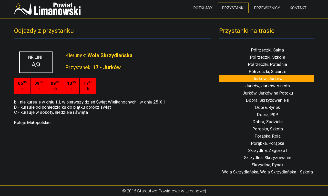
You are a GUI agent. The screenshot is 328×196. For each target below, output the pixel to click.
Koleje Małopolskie (32, 122)
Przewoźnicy (267, 8)
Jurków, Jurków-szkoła (267, 85)
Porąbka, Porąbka (267, 143)
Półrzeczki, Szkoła (267, 57)
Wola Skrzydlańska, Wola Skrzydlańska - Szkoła (267, 171)
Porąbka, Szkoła (267, 128)
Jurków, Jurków (267, 78)
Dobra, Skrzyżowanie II (267, 100)
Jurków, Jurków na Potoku (267, 93)
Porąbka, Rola (268, 136)
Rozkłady (202, 8)
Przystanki (233, 8)
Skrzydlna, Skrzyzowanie (267, 157)
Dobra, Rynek (267, 107)
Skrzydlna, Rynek (267, 164)
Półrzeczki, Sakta (267, 50)
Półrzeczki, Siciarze (267, 71)
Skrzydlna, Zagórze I (267, 150)
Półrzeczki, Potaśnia (267, 64)
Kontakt (298, 8)
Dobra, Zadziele (268, 121)
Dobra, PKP (267, 114)
